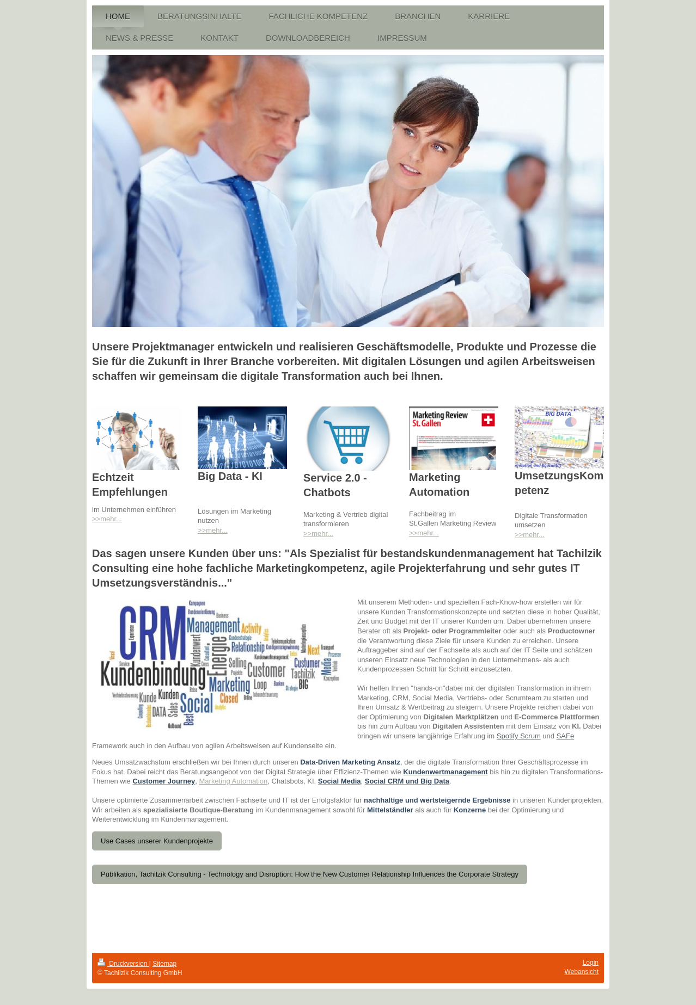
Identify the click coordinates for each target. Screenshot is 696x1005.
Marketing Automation (233, 781)
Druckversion (123, 963)
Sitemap (164, 963)
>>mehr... (107, 519)
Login (591, 962)
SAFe (566, 736)
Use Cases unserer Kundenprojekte (157, 841)
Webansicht (582, 972)
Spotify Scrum (519, 736)
